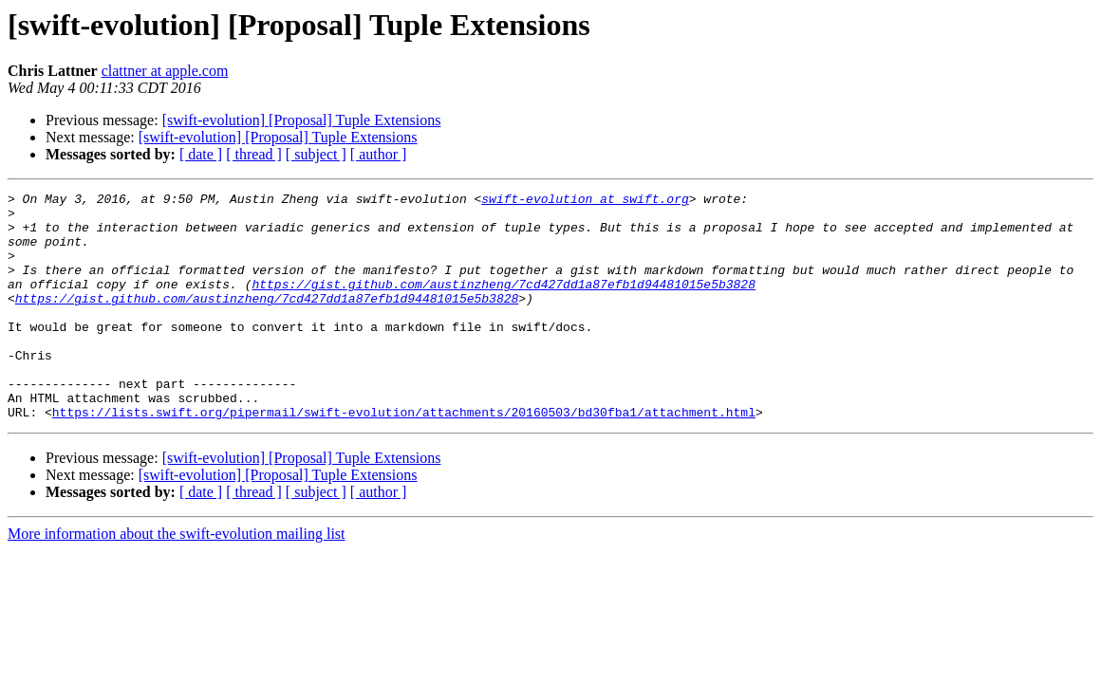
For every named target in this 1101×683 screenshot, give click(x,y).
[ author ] (378, 154)
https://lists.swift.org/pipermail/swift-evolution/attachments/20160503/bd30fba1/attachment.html (404, 457)
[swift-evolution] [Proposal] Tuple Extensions (301, 120)
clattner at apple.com (165, 71)
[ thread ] (254, 154)
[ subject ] (316, 154)
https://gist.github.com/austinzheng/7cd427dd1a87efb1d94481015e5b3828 (503, 303)
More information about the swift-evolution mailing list (176, 579)
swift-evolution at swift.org (584, 201)
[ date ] (200, 154)
